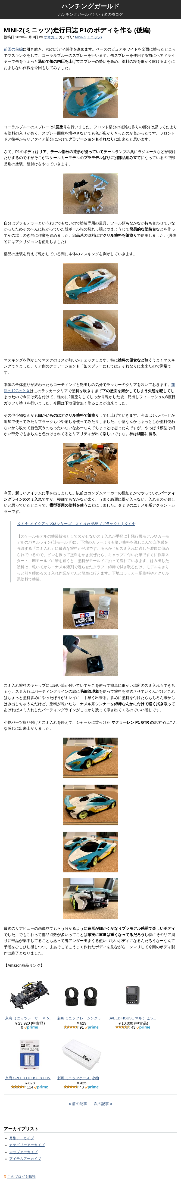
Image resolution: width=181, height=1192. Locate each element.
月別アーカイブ (21, 1138)
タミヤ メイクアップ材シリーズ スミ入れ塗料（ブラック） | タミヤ (76, 524)
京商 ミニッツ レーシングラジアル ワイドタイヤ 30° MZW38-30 (81, 1018)
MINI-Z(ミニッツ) (88, 37)
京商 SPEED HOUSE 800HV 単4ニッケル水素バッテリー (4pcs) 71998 (29, 1078)
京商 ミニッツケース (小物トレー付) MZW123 (81, 1078)
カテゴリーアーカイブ (27, 1145)
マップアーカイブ (23, 1152)
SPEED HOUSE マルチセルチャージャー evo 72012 (132, 1018)
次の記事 (101, 1103)
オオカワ (51, 37)
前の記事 (79, 1103)
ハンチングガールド (90, 6)
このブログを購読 (21, 1177)
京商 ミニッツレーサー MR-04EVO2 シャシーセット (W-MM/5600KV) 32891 (29, 1018)
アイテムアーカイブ (25, 1159)
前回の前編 (13, 49)
